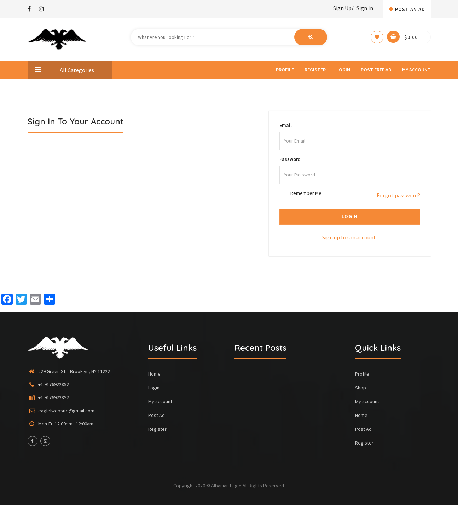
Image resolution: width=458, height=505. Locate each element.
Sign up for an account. (349, 237)
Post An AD (407, 9)
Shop (360, 387)
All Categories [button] (61, 70)
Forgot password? (398, 195)
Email (285, 125)
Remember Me (305, 193)
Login (343, 69)
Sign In (364, 8)
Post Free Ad (376, 69)
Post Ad (156, 415)
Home (154, 374)
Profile (285, 69)
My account (416, 69)
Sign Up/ (343, 8)
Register (315, 69)
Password (290, 159)
